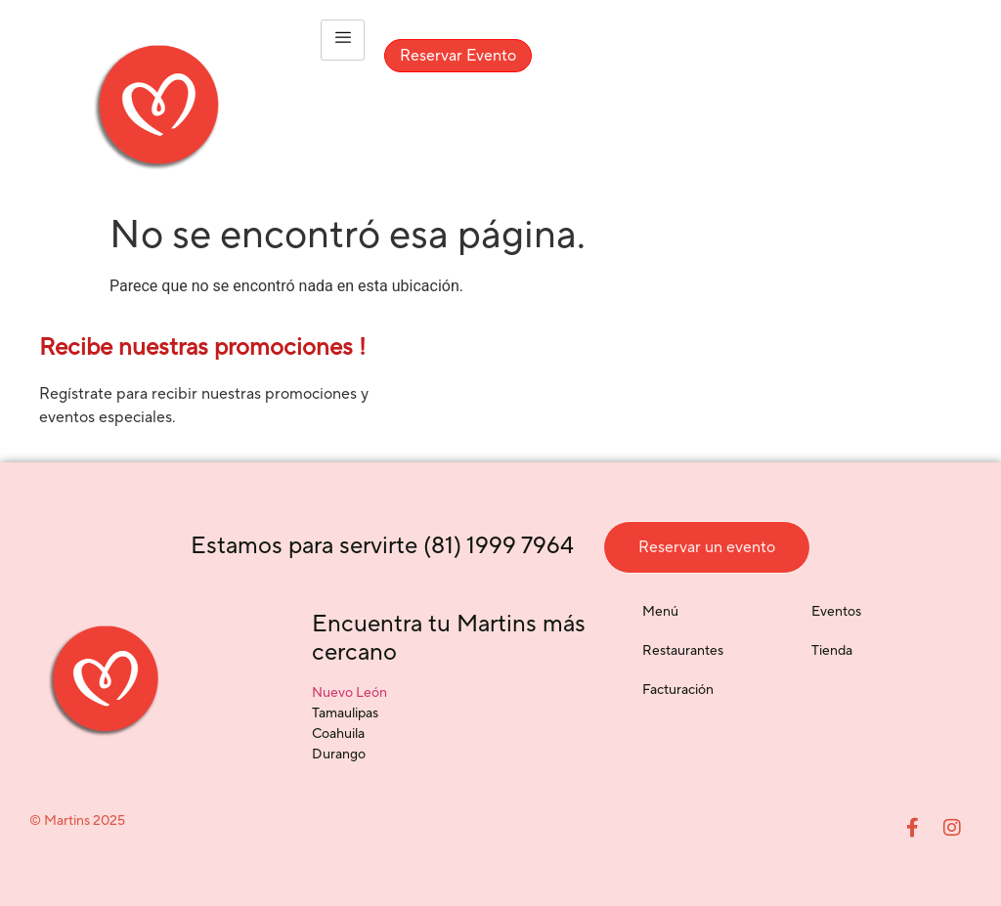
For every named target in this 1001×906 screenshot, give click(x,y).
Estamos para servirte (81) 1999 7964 (382, 546)
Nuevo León (349, 693)
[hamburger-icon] (343, 40)
